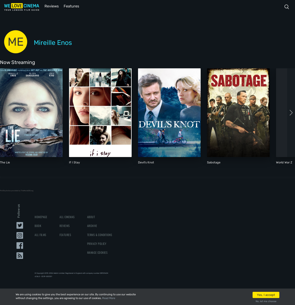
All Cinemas (67, 216)
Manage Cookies (97, 252)
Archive (92, 225)
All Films (40, 234)
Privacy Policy (96, 243)
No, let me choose (266, 301)
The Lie (5, 162)
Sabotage (213, 162)
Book (38, 225)
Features (71, 6)
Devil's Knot (146, 162)
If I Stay (74, 162)
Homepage (41, 216)
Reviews (50, 6)
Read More (108, 298)
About (91, 216)
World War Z (284, 162)
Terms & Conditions (99, 234)
